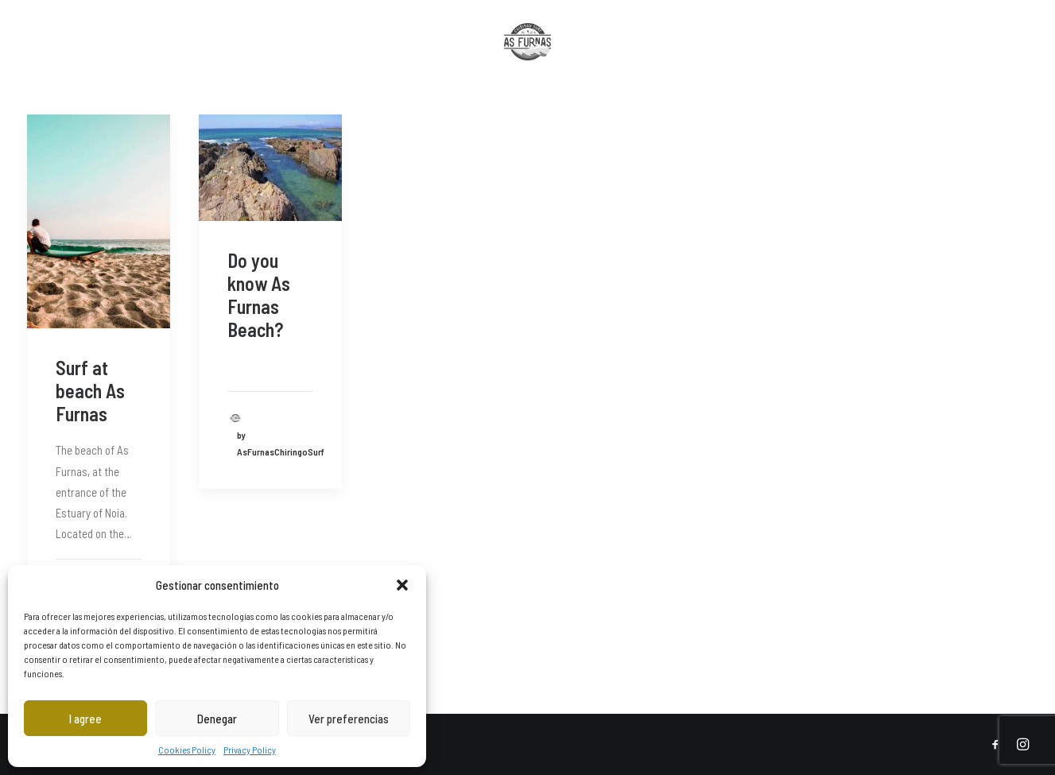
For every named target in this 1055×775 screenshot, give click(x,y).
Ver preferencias (348, 718)
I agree (85, 718)
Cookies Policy (186, 749)
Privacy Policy (249, 749)
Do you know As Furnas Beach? (258, 294)
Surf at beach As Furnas (90, 390)
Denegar (217, 718)
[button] (402, 585)
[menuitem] (37, 56)
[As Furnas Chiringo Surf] (528, 56)
